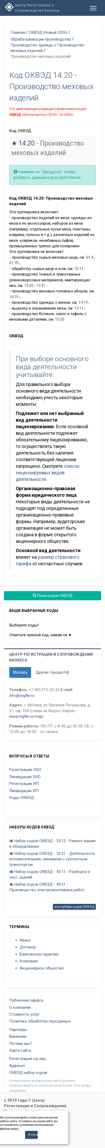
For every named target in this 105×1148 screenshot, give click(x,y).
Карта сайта (20, 1050)
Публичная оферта (26, 1000)
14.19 (13, 297)
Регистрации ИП (24, 783)
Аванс (25, 940)
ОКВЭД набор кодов (28, 1072)
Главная (18, 32)
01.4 (89, 257)
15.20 (59, 319)
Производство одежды (32, 45)
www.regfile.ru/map (25, 716)
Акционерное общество (42, 968)
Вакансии (17, 1036)
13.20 (28, 285)
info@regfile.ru (21, 695)
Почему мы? (20, 1043)
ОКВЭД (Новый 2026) (48, 32)
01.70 (13, 263)
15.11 (78, 308)
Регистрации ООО (25, 769)
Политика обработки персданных (40, 1021)
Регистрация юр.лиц (27, 1058)
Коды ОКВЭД (21, 797)
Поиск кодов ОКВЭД (53, 596)
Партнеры (18, 1029)
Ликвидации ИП (23, 790)
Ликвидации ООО (25, 776)
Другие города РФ (52, 672)
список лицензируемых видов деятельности (47, 473)
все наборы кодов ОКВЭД (74, 907)
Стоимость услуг (24, 1014)
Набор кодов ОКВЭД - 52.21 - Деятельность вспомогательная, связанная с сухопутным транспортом (52, 859)
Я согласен (33, 1135)
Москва (20, 672)
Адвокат (17, 1065)
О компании (20, 1007)
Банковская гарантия (39, 954)
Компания (29, 961)
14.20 (26, 143)
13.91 (41, 285)
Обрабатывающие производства (41, 39)
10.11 (78, 268)
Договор (28, 947)
